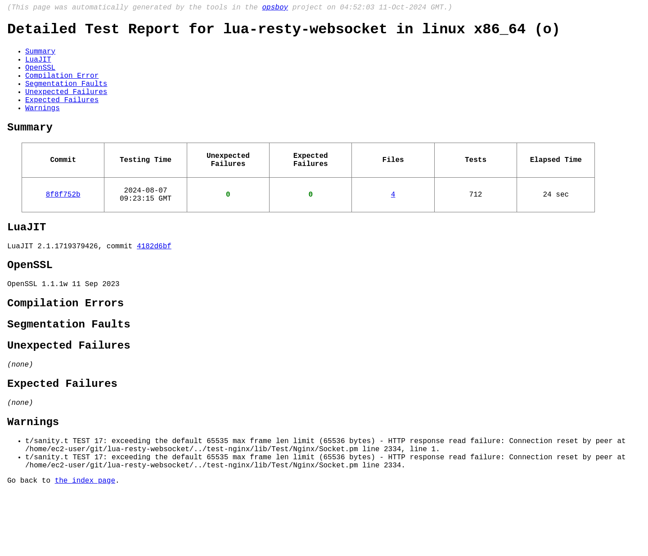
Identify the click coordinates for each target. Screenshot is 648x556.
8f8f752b (63, 222)
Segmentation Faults (66, 97)
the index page (85, 544)
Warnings (42, 126)
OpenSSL (40, 77)
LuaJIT (38, 67)
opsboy (275, 8)
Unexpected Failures (66, 107)
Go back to (31, 544)
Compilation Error (62, 87)
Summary (40, 57)
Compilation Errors (65, 342)
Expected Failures (62, 116)
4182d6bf (154, 279)
